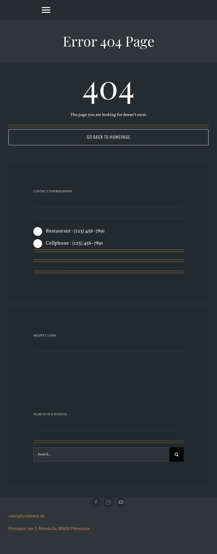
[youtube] (121, 502)
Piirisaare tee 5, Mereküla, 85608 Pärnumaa (49, 528)
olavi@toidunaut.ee (26, 515)
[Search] (177, 458)
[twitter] (46, 268)
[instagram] (56, 268)
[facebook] (35, 268)
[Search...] (101, 458)
